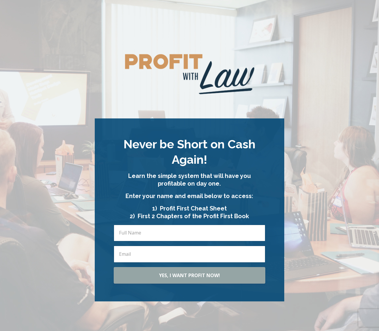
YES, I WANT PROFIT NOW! (189, 275)
